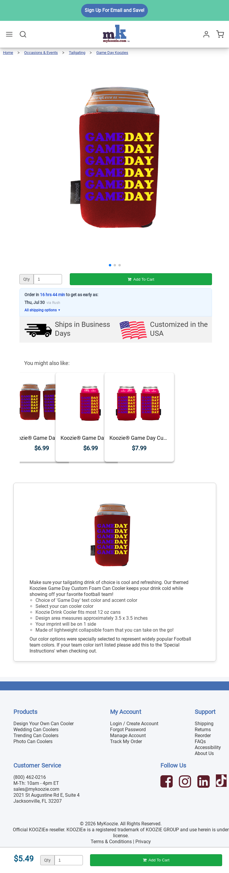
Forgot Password (128, 729)
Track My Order (126, 741)
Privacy (143, 841)
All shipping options (42, 310)
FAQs (200, 741)
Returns (203, 729)
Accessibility (208, 747)
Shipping (204, 723)
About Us (204, 753)
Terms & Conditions (111, 841)
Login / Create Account (134, 723)
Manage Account (128, 735)
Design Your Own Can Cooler (43, 723)
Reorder (203, 735)
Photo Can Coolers (32, 741)
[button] (110, 265)
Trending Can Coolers (35, 735)
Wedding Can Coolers (35, 729)
